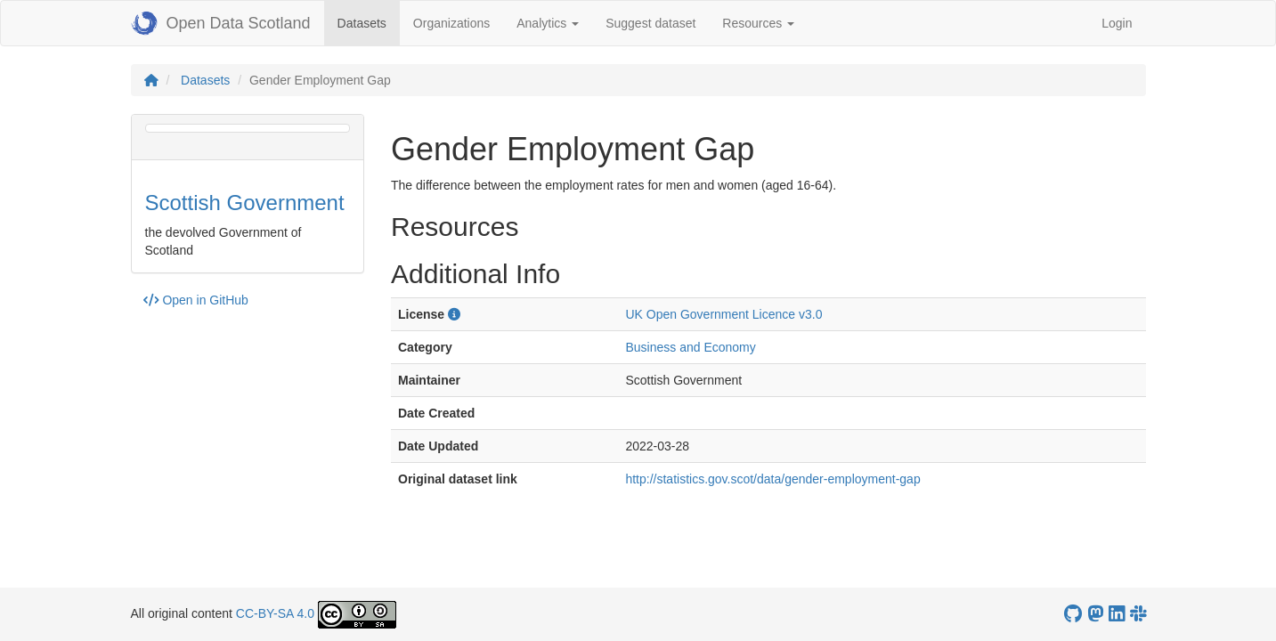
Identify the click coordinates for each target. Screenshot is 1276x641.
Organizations (451, 23)
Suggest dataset (650, 23)
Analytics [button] (547, 23)
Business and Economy (690, 347)
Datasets (368, 21)
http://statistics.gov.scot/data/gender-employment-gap (772, 479)
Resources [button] (758, 23)
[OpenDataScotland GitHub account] (1073, 614)
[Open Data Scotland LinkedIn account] (1117, 614)
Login (1116, 23)
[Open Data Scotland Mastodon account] (1095, 614)
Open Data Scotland (221, 23)
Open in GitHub (195, 300)
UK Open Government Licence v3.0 (723, 314)
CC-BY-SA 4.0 (275, 613)
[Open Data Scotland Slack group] (1138, 614)
